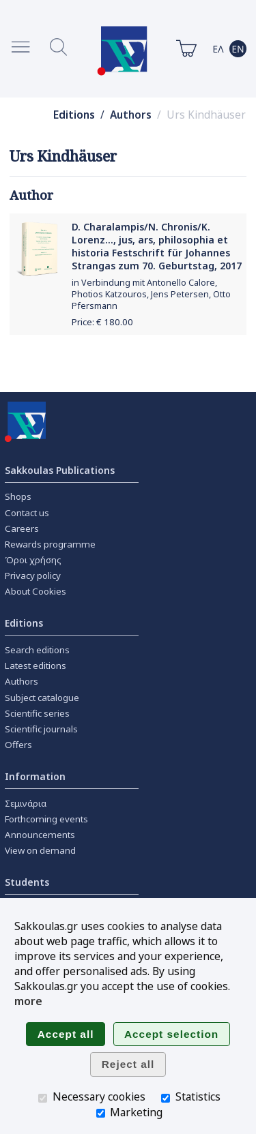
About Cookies (35, 591)
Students (27, 882)
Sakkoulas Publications (60, 470)
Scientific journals (41, 729)
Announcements (40, 835)
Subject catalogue (42, 697)
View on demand (40, 850)
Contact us (27, 513)
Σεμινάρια (25, 803)
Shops (18, 496)
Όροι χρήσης (33, 560)
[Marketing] (100, 1113)
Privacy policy (33, 575)
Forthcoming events (46, 819)
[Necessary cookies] (42, 1098)
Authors (131, 115)
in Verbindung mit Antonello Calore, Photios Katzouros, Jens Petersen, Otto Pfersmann (151, 294)
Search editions (37, 650)
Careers (22, 528)
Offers (18, 744)
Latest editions (35, 665)
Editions (74, 115)
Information (35, 776)
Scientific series (37, 713)
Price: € (102, 322)
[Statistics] (165, 1098)
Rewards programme (50, 544)
